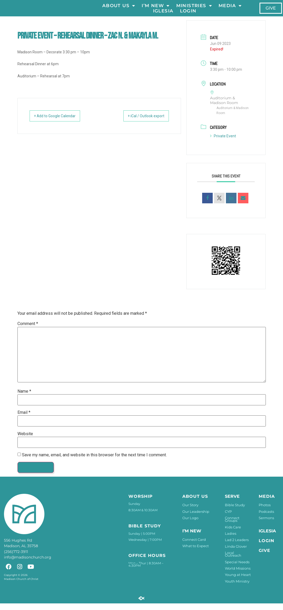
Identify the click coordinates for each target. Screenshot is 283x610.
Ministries (194, 9)
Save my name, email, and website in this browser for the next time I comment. (94, 461)
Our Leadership (195, 518)
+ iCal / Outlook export (141, 122)
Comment (27, 331)
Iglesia (163, 14)
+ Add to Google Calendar (59, 122)
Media (230, 9)
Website (25, 440)
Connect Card (194, 546)
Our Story (190, 511)
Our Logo (190, 524)
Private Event (223, 142)
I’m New (156, 9)
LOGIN (188, 14)
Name (24, 398)
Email (23, 419)
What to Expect (195, 552)
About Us (119, 9)
